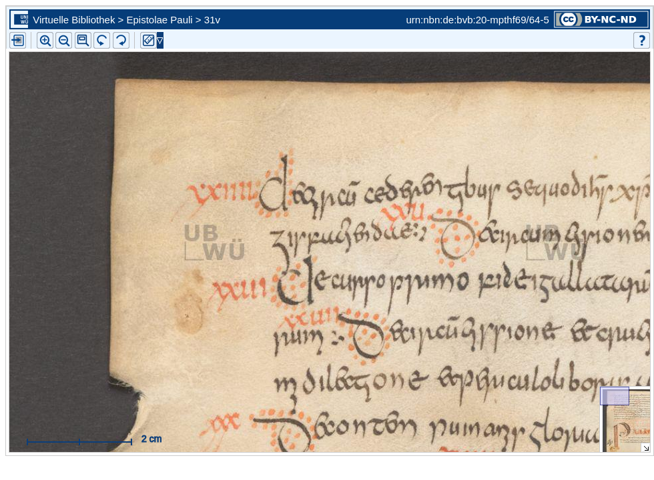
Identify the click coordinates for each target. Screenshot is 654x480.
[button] (83, 40)
